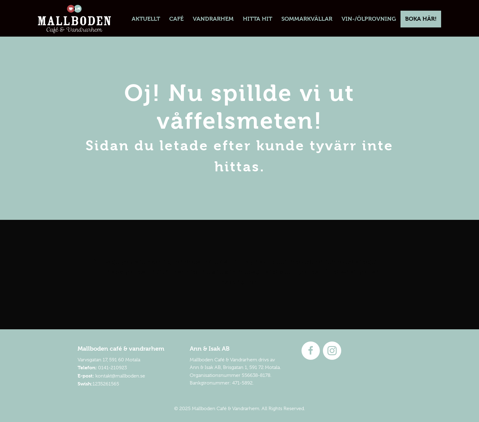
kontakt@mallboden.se (120, 376)
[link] (146, 19)
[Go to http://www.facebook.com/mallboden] (311, 351)
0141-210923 (112, 367)
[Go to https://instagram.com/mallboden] (332, 351)
